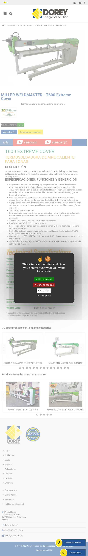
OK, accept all (44, 279)
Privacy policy (44, 295)
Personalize (44, 290)
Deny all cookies (44, 285)
